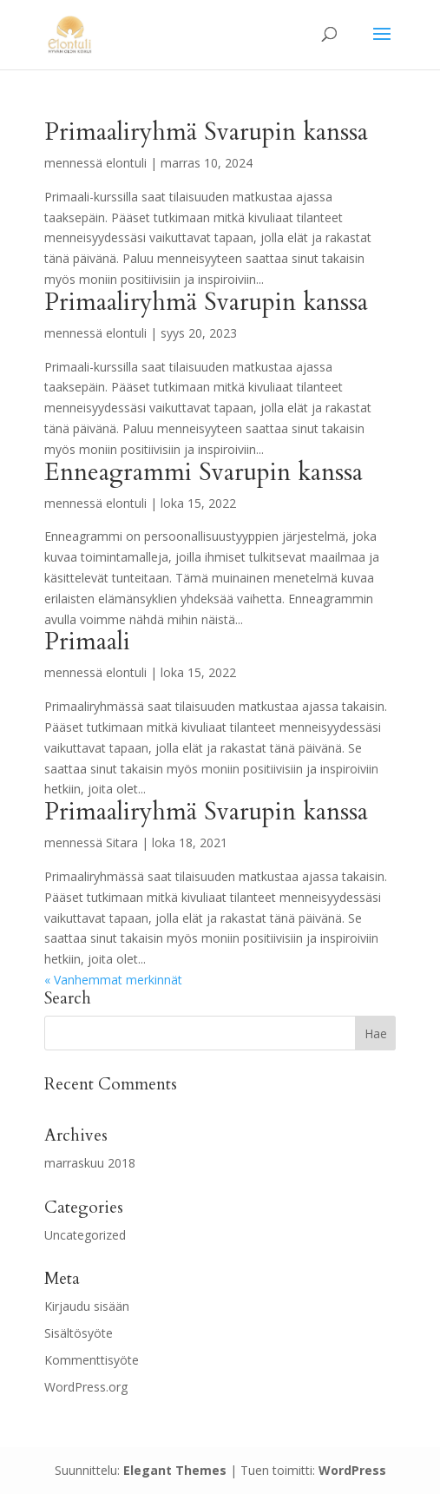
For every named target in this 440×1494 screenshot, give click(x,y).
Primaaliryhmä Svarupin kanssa (206, 131)
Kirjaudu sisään (86, 1306)
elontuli (126, 163)
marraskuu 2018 (89, 1163)
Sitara (122, 842)
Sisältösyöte (78, 1333)
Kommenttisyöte (91, 1360)
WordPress (352, 1470)
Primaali (87, 641)
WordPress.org (86, 1387)
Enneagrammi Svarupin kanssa (203, 472)
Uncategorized (85, 1235)
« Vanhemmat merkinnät (113, 979)
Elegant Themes (175, 1470)
